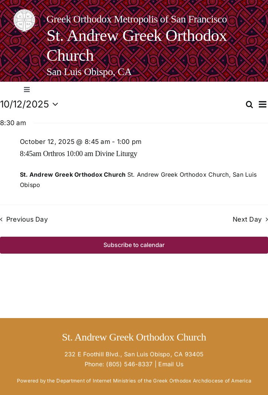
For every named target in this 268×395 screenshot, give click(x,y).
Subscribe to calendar (134, 244)
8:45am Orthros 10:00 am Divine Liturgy (78, 153)
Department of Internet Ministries (96, 381)
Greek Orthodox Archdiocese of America (202, 381)
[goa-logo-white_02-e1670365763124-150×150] (24, 12)
